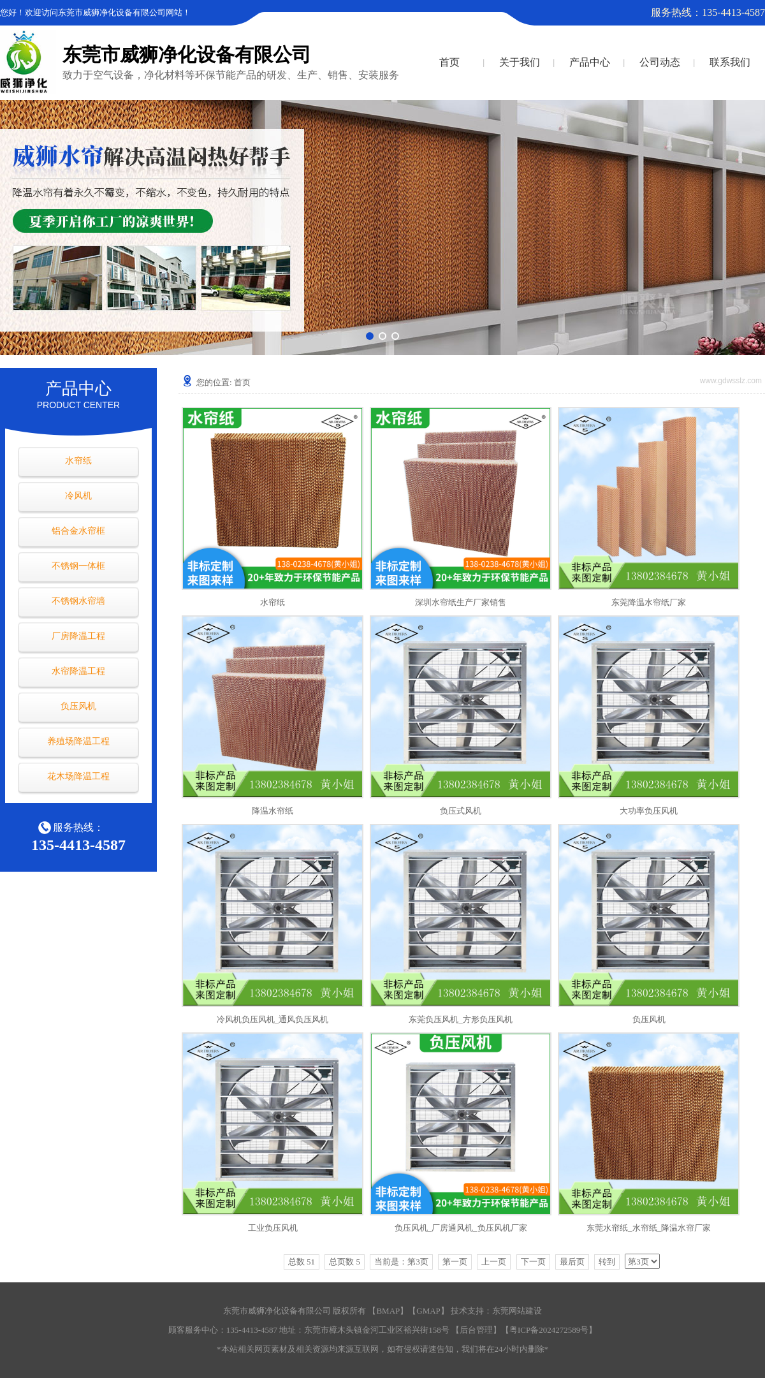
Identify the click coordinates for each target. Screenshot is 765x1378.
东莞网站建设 (517, 1311)
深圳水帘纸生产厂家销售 (460, 602)
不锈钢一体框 (78, 566)
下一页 (533, 1261)
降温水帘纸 (272, 811)
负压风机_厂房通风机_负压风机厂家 (461, 1228)
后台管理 (476, 1330)
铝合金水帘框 (78, 531)
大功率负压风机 (649, 811)
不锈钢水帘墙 (78, 601)
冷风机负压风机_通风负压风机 (273, 1019)
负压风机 (78, 706)
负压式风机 (460, 811)
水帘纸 (78, 460)
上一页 (493, 1261)
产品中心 (589, 62)
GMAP (428, 1311)
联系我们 (730, 62)
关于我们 (519, 62)
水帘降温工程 (78, 671)
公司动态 (659, 62)
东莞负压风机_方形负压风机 (461, 1019)
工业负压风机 (273, 1228)
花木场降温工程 (78, 776)
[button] (370, 336)
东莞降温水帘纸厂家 (648, 602)
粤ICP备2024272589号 (548, 1330)
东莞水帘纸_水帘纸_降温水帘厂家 (648, 1228)
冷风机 (78, 496)
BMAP (388, 1311)
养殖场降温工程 (78, 741)
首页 (449, 62)
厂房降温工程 (78, 636)
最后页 (572, 1261)
